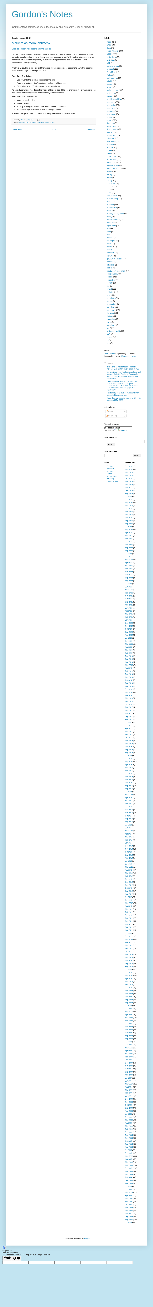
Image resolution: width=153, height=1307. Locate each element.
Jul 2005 (128, 1150)
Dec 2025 (129, 481)
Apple (109, 42)
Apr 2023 (128, 563)
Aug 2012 (129, 894)
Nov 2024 (129, 514)
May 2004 (129, 1192)
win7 (108, 334)
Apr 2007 (128, 1087)
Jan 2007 (128, 1096)
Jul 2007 (128, 1078)
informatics (111, 183)
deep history (111, 126)
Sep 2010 (129, 963)
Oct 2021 (128, 599)
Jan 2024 (128, 542)
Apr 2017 (128, 728)
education (110, 138)
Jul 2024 (128, 527)
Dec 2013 (129, 846)
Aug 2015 (129, 789)
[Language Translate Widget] (118, 427)
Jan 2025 (128, 509)
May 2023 (129, 560)
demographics (112, 129)
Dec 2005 (129, 1135)
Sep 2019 (129, 659)
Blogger (87, 1239)
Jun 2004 (128, 1189)
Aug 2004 (129, 1183)
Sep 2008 (129, 1036)
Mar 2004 (129, 1198)
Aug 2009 (129, 1003)
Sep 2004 (129, 1180)
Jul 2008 (128, 1042)
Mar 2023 (129, 566)
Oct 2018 (128, 680)
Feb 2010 (129, 984)
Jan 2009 (128, 1024)
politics (109, 247)
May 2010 (129, 975)
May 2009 (129, 1012)
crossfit (109, 117)
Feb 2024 (129, 539)
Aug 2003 (129, 1219)
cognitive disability (114, 99)
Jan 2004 (128, 1204)
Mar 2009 (129, 1018)
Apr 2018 (128, 695)
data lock (110, 123)
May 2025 (129, 502)
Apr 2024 (128, 533)
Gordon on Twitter (111, 472)
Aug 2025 (129, 493)
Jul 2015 (128, 792)
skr (108, 286)
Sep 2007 (129, 1072)
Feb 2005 (129, 1165)
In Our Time (111, 57)
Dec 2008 (129, 1027)
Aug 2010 (129, 966)
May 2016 (129, 761)
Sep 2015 (129, 786)
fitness (109, 150)
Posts (109, 411)
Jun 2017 (128, 725)
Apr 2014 (128, 834)
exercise (110, 147)
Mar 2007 (129, 1090)
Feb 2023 (129, 569)
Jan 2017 (128, 737)
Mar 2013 (129, 873)
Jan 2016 (128, 774)
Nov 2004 (129, 1174)
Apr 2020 (128, 647)
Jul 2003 (128, 1222)
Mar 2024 (129, 536)
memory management (115, 214)
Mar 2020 (129, 650)
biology (109, 87)
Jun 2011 (128, 936)
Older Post (91, 129)
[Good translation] (7, 1258)
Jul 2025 (128, 496)
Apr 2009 (128, 1015)
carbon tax (111, 93)
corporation (111, 108)
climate (109, 96)
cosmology (111, 114)
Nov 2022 (129, 572)
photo (109, 244)
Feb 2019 (129, 671)
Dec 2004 (129, 1171)
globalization (112, 159)
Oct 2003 (128, 1213)
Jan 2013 (128, 879)
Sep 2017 (129, 716)
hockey (109, 174)
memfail (110, 211)
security (110, 283)
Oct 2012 (128, 888)
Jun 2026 (128, 466)
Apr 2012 (128, 906)
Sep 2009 (129, 999)
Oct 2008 (128, 1033)
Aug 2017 (129, 719)
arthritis (109, 81)
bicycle (109, 84)
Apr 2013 (128, 870)
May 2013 (129, 867)
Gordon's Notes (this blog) (113, 478)
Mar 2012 (129, 909)
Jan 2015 (128, 807)
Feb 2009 (129, 1021)
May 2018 (129, 692)
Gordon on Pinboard (111, 467)
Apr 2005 (128, 1159)
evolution (110, 144)
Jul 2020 (128, 638)
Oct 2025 (128, 487)
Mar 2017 (129, 731)
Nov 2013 (129, 849)
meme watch (112, 208)
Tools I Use (111, 72)
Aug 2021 (129, 605)
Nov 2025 (129, 484)
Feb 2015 (129, 804)
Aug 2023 (129, 551)
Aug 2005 (129, 1147)
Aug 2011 (129, 930)
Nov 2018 (129, 677)
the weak (110, 313)
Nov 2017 (129, 710)
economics (34, 122)
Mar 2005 (129, 1162)
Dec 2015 (129, 777)
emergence (111, 141)
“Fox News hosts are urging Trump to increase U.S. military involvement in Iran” (123, 368)
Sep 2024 (129, 520)
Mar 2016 (129, 768)
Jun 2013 (128, 864)
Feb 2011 (129, 948)
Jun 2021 (128, 608)
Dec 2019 (129, 656)
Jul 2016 (128, 756)
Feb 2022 (129, 593)
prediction (110, 253)
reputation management (116, 271)
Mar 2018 (129, 698)
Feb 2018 (129, 701)
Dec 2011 (129, 918)
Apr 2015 (128, 798)
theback (110, 316)
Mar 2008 (129, 1054)
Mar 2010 (129, 981)
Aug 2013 (129, 858)
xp (108, 340)
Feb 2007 (129, 1093)
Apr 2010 (128, 979)
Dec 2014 (129, 810)
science (110, 277)
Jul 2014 (128, 825)
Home (54, 129)
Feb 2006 (129, 1129)
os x (108, 229)
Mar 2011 (129, 945)
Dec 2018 (129, 674)
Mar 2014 (129, 837)
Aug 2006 (129, 1111)
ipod (108, 190)
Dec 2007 (129, 1063)
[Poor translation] (16, 1258)
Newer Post (17, 129)
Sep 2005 (129, 1144)
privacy (109, 256)
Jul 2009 (128, 1006)
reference (110, 265)
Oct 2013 (128, 852)
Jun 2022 (128, 587)
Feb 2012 (129, 912)
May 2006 (129, 1120)
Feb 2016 (129, 771)
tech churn (111, 307)
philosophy (111, 241)
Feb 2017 (129, 734)
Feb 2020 (129, 653)
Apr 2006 (128, 1123)
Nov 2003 (129, 1210)
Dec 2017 (129, 707)
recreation (110, 262)
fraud (109, 153)
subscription (111, 304)
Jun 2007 (128, 1081)
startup (109, 301)
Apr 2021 (128, 611)
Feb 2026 (129, 475)
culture (109, 120)
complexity (111, 105)
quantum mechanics (114, 259)
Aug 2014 (129, 822)
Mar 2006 (129, 1126)
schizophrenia (112, 274)
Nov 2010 (129, 957)
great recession (113, 165)
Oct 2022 (128, 575)
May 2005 (129, 1156)
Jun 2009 (128, 1009)
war (108, 328)
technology (111, 310)
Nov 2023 (129, 545)
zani (108, 343)
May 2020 (129, 644)
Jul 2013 (128, 861)
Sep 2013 (129, 855)
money (109, 217)
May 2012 (129, 903)
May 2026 (129, 469)
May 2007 (129, 1084)
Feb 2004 (129, 1201)
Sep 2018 (129, 683)
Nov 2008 (129, 1030)
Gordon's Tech (112, 482)
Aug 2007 (129, 1075)
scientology (111, 280)
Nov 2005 (129, 1138)
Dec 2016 (129, 740)
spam (109, 295)
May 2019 (129, 665)
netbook (110, 223)
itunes (109, 192)
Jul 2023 (128, 554)
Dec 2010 (129, 954)
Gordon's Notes (42, 14)
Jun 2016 (128, 759)
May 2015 (129, 795)
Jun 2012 (128, 900)
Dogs (109, 48)
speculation (111, 298)
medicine (110, 205)
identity (109, 181)
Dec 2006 (129, 1099)
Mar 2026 (129, 472)
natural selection (113, 220)
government (111, 162)
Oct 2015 (128, 783)
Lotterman (111, 60)
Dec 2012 (129, 882)
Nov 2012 (129, 885)
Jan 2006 (128, 1132)
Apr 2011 (128, 942)
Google (109, 54)
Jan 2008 (128, 1060)
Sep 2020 (129, 632)
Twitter (109, 75)
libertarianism (112, 196)
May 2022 (129, 590)
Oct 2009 (128, 997)
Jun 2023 (128, 557)
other (109, 232)
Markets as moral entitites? (31, 43)
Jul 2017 (128, 722)
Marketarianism (43, 122)
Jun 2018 (128, 689)
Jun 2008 (128, 1045)
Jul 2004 (128, 1186)
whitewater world (113, 331)
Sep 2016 (129, 750)
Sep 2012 (129, 891)
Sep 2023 (129, 548)
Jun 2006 (128, 1117)
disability (110, 132)
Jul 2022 (128, 584)
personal (110, 238)
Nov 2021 (129, 596)
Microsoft (110, 69)
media (109, 202)
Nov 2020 (129, 626)
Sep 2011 (129, 927)
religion (109, 268)
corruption (110, 111)
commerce (111, 102)
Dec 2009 (129, 990)
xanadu (109, 337)
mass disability (112, 199)
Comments (111, 416)
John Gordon (109, 354)
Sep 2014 (129, 819)
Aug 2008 (129, 1039)
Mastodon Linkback (129, 356)
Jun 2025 (128, 500)
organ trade (111, 226)
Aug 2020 (129, 635)
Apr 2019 (128, 668)
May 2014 (129, 831)
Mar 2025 (129, 505)
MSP (108, 63)
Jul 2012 (128, 897)
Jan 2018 (128, 704)
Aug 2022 (129, 581)
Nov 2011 (129, 921)
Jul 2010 (128, 969)
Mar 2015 (129, 801)
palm (108, 235)
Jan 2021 (128, 620)
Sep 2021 (129, 602)
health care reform (114, 168)
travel (109, 322)
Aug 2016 (129, 752)
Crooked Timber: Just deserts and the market (31, 49)
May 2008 (129, 1048)
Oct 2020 (128, 629)
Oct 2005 (128, 1141)
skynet (109, 289)
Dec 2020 (129, 623)
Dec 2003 (129, 1207)
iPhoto (109, 177)
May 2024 (129, 530)
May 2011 (129, 939)
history (109, 172)
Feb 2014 (129, 840)
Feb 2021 (129, 617)
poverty (52, 122)
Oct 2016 (128, 747)
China (109, 45)
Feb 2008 (129, 1057)
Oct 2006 (128, 1105)
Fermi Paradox (112, 51)
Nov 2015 (129, 780)
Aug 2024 (129, 524)
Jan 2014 (128, 843)
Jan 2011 (128, 951)
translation (111, 319)
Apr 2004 (128, 1195)
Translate (121, 431)
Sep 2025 (129, 490)
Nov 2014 (129, 813)
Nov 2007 (129, 1066)
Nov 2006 (129, 1102)
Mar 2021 (129, 614)
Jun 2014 (128, 828)
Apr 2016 (128, 765)
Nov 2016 (129, 743)
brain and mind (24, 122)
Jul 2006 (128, 1114)
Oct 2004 (128, 1177)
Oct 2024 (128, 518)
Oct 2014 (128, 816)
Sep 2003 (129, 1216)
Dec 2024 (129, 511)
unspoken (110, 325)
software (110, 292)
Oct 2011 (128, 924)
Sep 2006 (129, 1108)
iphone (109, 187)
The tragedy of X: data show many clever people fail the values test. (123, 394)
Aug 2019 (129, 662)
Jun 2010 (128, 972)
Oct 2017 (128, 713)
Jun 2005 (128, 1153)
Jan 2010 (128, 988)
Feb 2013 (129, 876)
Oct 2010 (128, 960)
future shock (111, 156)
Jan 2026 (128, 478)
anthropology (112, 78)
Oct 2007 (128, 1069)
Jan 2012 (128, 915)
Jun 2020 (128, 641)
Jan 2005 (128, 1168)
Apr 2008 (128, 1051)
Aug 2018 (129, 686)
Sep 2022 (129, 578)
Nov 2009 (129, 994)
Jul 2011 (128, 933)
